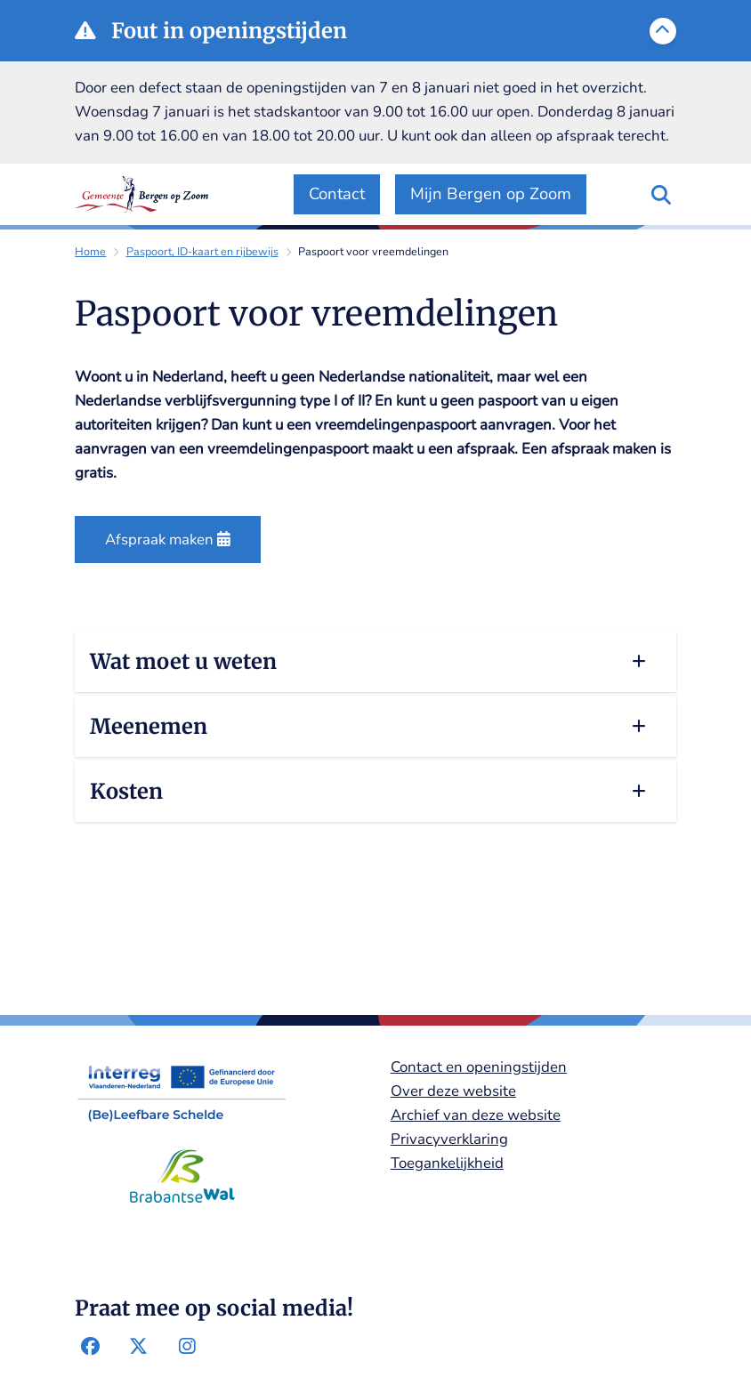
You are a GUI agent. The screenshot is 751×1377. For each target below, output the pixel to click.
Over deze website (453, 1091)
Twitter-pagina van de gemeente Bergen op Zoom (139, 1347)
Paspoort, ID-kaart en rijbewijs (202, 251)
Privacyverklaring (449, 1139)
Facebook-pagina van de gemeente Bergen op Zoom (90, 1347)
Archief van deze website (476, 1115)
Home (90, 251)
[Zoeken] (661, 194)
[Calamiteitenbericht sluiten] (663, 31)
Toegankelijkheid (447, 1163)
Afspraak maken (167, 539)
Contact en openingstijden (479, 1067)
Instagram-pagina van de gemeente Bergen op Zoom (187, 1347)
